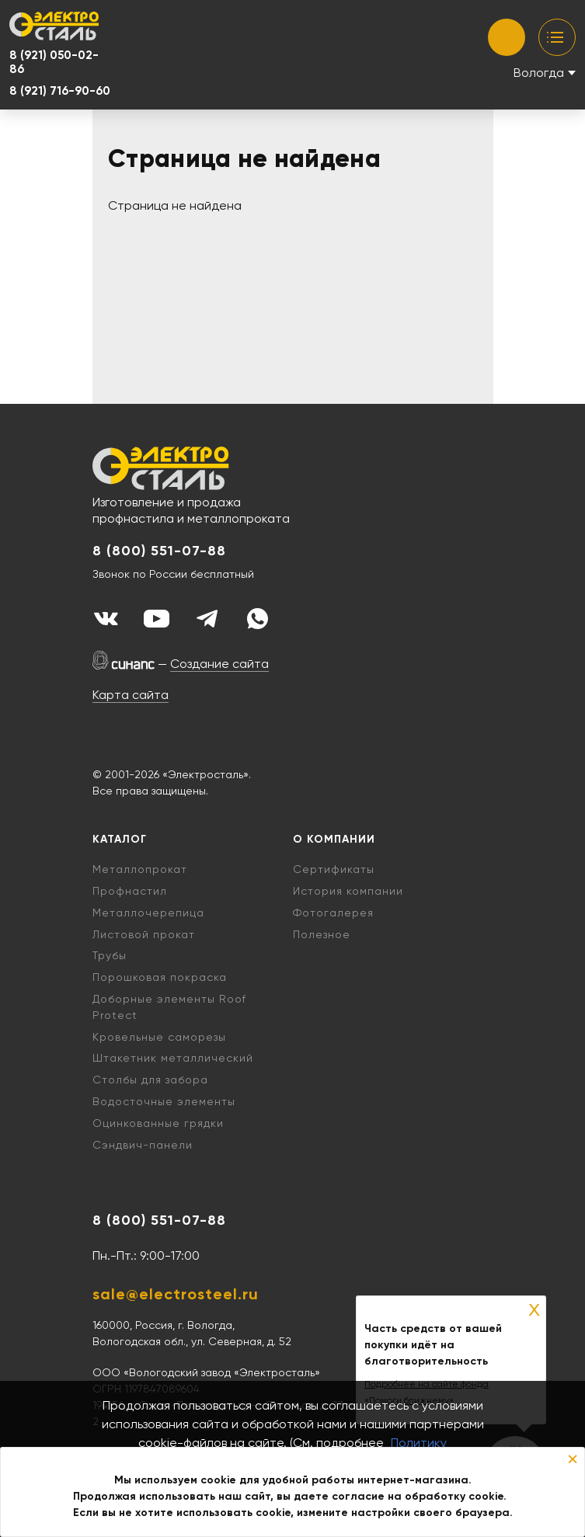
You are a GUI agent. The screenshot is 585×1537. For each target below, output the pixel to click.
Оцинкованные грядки (158, 1123)
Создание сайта (219, 663)
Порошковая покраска (159, 977)
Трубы (109, 955)
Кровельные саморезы (159, 1037)
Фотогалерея (333, 912)
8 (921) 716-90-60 (59, 91)
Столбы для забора (150, 1079)
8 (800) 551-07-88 (159, 551)
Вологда (539, 72)
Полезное (321, 934)
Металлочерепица (148, 912)
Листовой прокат (143, 934)
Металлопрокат (139, 869)
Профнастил (129, 891)
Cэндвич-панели (142, 1145)
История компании (348, 891)
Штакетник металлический (172, 1058)
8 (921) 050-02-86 (54, 62)
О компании (334, 839)
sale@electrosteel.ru (175, 1294)
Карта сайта (130, 694)
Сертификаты (333, 869)
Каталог (119, 839)
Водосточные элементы (163, 1101)
